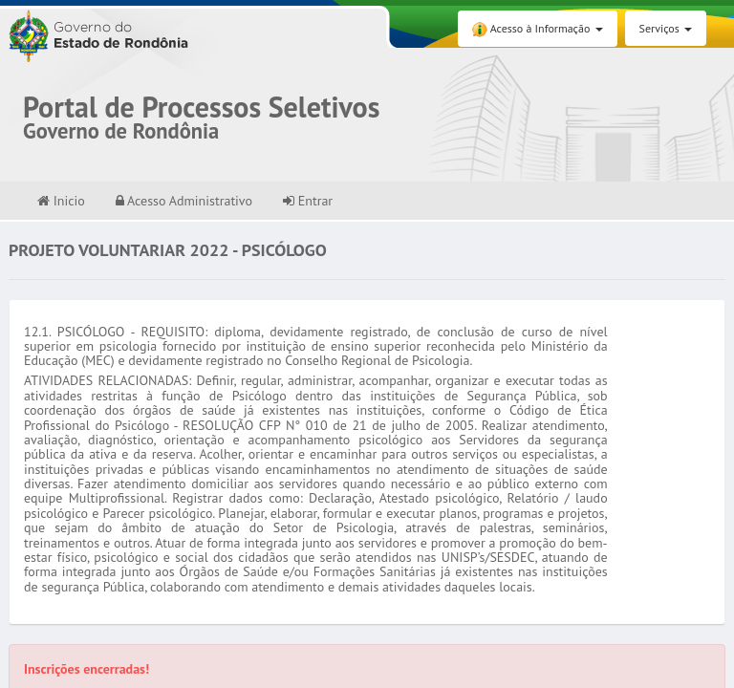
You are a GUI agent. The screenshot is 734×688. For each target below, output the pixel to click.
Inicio (61, 200)
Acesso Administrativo (184, 200)
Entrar (308, 200)
